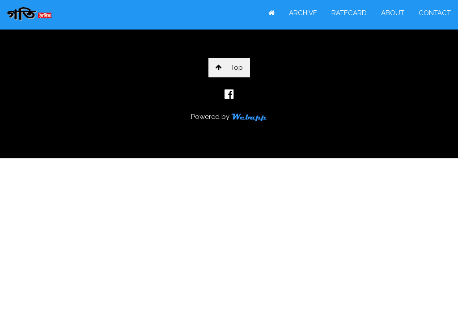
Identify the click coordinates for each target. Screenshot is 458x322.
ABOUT (392, 13)
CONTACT (435, 13)
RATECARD (349, 13)
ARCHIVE (303, 13)
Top (229, 68)
